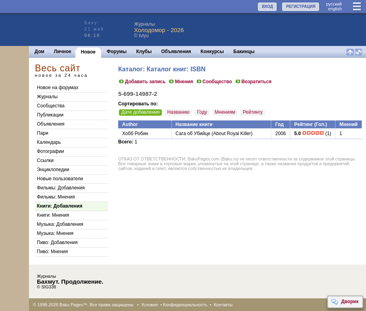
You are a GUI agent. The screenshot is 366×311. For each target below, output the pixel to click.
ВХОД (267, 6)
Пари (42, 133)
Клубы (143, 51)
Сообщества (51, 106)
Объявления (176, 51)
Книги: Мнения (53, 215)
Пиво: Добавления (57, 242)
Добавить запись (142, 81)
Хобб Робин (135, 133)
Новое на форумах (58, 87)
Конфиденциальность (185, 304)
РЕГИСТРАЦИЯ (300, 6)
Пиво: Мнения (52, 251)
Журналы (47, 96)
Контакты (223, 304)
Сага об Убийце (193, 133)
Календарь (49, 142)
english (335, 8)
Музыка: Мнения (55, 233)
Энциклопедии (53, 169)
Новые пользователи (60, 178)
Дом (39, 51)
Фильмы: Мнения (56, 197)
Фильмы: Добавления (60, 188)
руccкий (334, 4)
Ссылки (45, 160)
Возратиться (253, 81)
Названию (178, 112)
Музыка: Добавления (60, 224)
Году (202, 112)
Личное (62, 51)
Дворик (344, 301)
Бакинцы (244, 51)
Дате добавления (140, 112)
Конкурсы (212, 51)
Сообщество (214, 81)
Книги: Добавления (59, 206)
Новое (88, 52)
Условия (149, 304)
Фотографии (50, 151)
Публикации (50, 115)
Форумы (116, 51)
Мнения (180, 81)
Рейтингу (253, 112)
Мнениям (225, 112)
